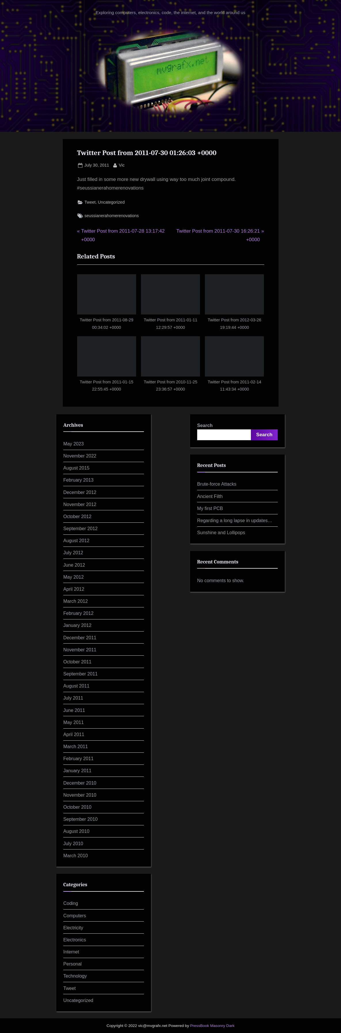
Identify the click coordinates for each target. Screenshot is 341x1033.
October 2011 (77, 661)
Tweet (90, 202)
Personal (72, 963)
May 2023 (73, 443)
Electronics (74, 939)
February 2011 (78, 758)
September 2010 (80, 819)
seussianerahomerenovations (112, 215)
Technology (75, 975)
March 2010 (75, 855)
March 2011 (75, 746)
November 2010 (79, 795)
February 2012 (78, 613)
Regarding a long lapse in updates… (234, 520)
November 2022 (79, 455)
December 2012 (79, 492)
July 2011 (73, 697)
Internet (71, 951)
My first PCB (210, 508)
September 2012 (80, 528)
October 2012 (77, 516)
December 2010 (79, 782)
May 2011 (73, 722)
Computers (74, 915)
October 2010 (77, 807)
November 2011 (79, 649)
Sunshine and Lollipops (221, 532)
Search (205, 425)
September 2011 (80, 673)
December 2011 (79, 637)
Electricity (73, 927)
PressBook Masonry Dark (212, 1026)
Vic (122, 164)
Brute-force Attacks (216, 483)
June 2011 (74, 710)
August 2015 (76, 467)
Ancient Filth (210, 496)
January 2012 (77, 625)
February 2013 (78, 479)
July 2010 (73, 843)
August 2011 (76, 685)
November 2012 (79, 504)
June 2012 (74, 564)
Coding (70, 903)
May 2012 (73, 577)
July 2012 (73, 552)
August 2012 (76, 540)
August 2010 (76, 831)
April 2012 (73, 589)
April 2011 (73, 734)
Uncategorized (111, 202)
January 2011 (77, 770)
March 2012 (75, 601)
